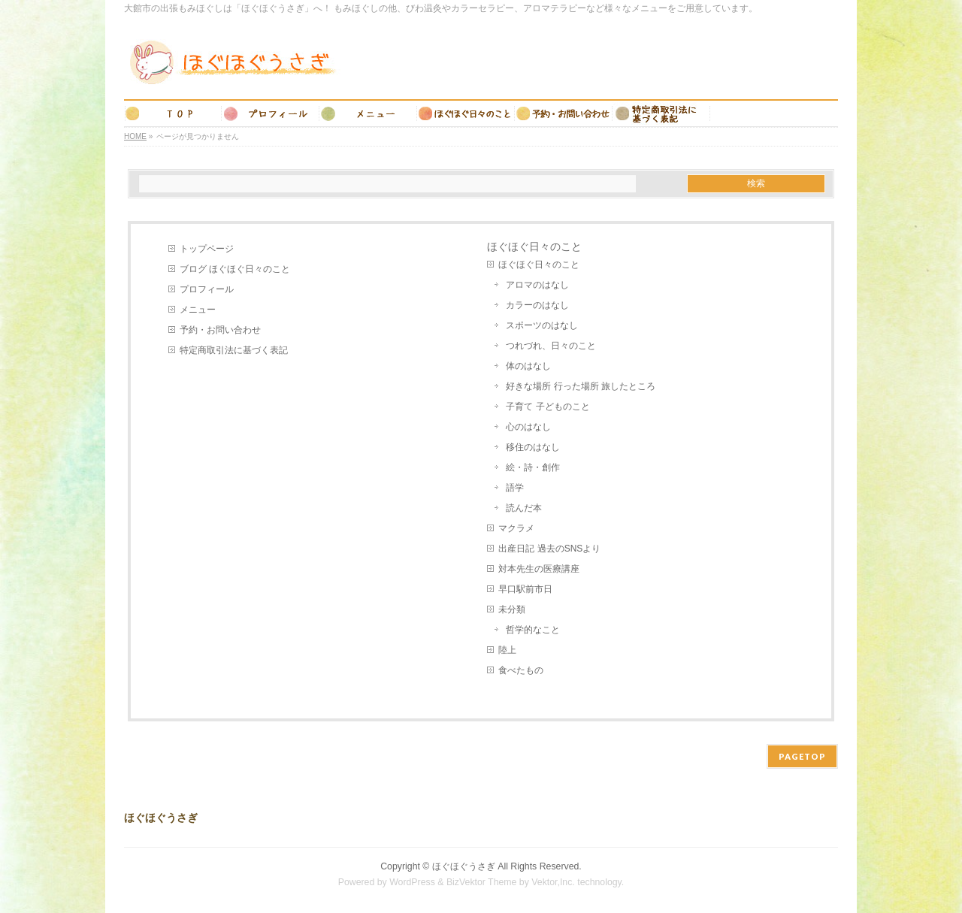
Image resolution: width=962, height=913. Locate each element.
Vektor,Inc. (553, 882)
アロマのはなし (537, 285)
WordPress (412, 882)
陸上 (507, 650)
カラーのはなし (537, 305)
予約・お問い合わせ (220, 330)
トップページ (207, 248)
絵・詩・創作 (533, 467)
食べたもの (520, 670)
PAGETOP (802, 756)
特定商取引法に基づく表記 (234, 350)
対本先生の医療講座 (538, 569)
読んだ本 (524, 508)
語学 (515, 487)
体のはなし (528, 366)
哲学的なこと (533, 629)
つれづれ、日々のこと (551, 345)
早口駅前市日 (525, 589)
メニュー (198, 309)
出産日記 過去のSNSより (549, 548)
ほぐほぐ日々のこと (538, 264)
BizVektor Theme (481, 882)
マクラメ (516, 528)
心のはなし (528, 427)
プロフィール (207, 289)
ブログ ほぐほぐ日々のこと (235, 269)
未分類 (511, 609)
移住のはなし (533, 447)
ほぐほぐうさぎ (463, 866)
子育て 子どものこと (547, 406)
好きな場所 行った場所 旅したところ (580, 386)
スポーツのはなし (542, 325)
